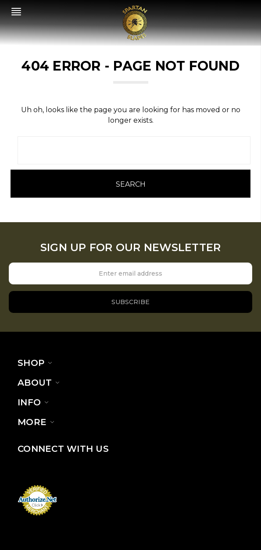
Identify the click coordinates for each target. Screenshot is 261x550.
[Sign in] (240, 13)
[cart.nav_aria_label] (250, 14)
